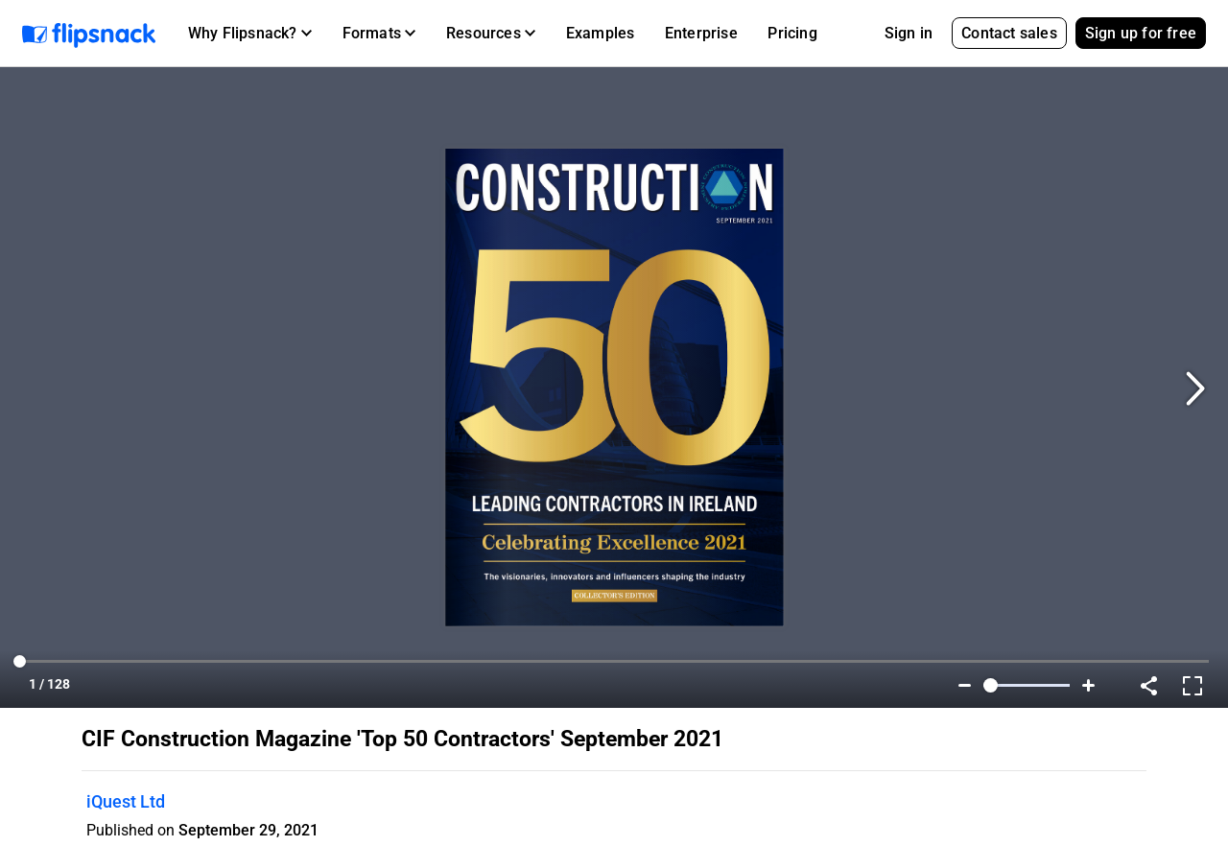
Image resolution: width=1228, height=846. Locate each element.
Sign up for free (1140, 33)
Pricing (792, 33)
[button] (250, 33)
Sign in (909, 33)
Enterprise (701, 33)
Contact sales (1009, 33)
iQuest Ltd (125, 801)
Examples (600, 33)
